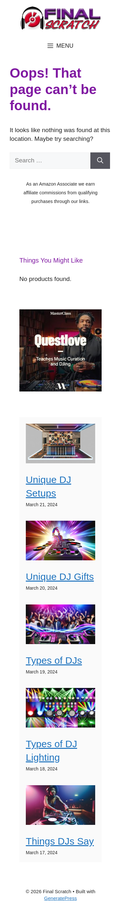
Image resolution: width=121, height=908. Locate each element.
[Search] (100, 160)
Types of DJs (54, 660)
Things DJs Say (60, 841)
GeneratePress (60, 898)
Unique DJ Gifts (60, 576)
